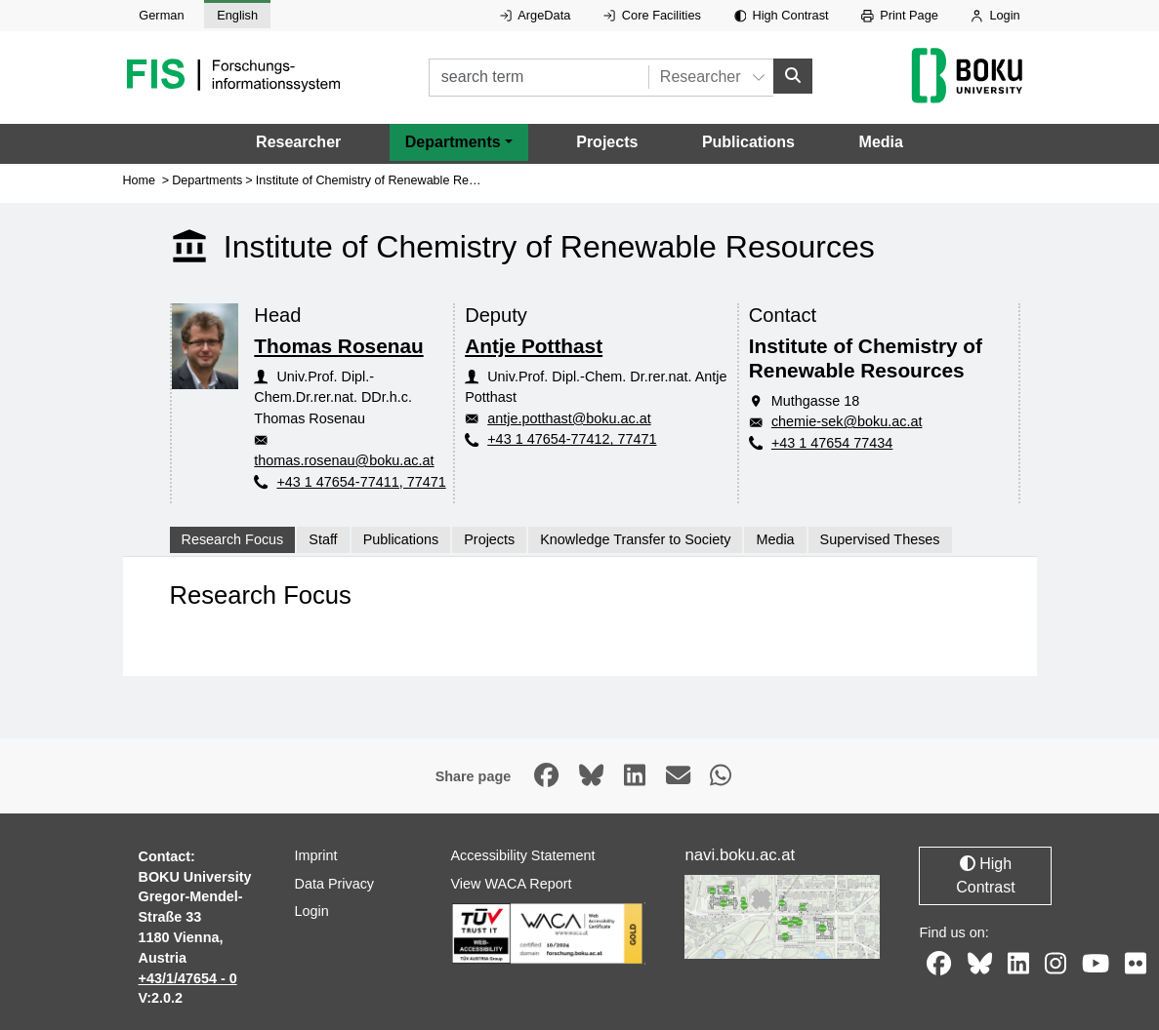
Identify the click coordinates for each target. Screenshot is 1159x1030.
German (161, 15)
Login (995, 15)
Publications (748, 142)
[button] (459, 142)
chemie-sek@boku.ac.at (847, 421)
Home (139, 179)
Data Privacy (334, 883)
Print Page (899, 15)
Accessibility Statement (522, 855)
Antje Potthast (533, 345)
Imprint (315, 855)
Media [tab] (775, 539)
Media (881, 142)
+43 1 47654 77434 (831, 443)
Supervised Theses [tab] (880, 539)
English (237, 15)
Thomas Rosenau (338, 345)
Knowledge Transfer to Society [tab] (635, 539)
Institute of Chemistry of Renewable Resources (384, 179)
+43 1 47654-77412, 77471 (571, 439)
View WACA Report (510, 883)
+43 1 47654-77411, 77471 (360, 481)
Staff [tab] (323, 539)
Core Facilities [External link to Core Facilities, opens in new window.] (652, 15)
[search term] (538, 78)
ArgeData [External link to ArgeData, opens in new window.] (535, 15)
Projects (607, 142)
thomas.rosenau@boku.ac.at (344, 460)
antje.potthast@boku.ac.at (568, 418)
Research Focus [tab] (233, 539)
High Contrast (781, 15)
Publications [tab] (401, 539)
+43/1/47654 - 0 (188, 977)
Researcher (298, 142)
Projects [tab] (489, 539)
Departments (207, 179)
